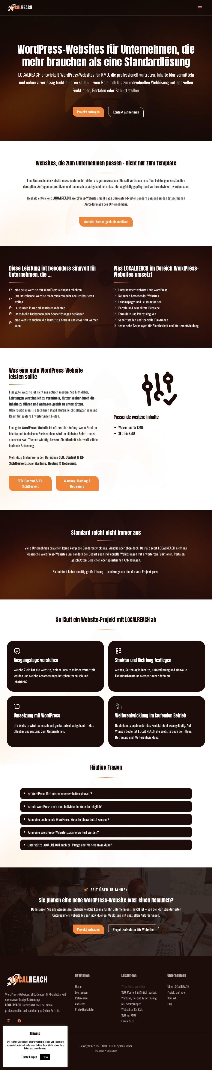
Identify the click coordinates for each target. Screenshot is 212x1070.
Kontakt (171, 998)
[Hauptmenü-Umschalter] (200, 8)
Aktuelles (80, 1003)
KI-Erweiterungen (131, 1003)
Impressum (99, 1050)
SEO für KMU (128, 1015)
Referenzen (81, 998)
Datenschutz (112, 1050)
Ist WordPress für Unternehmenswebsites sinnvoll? (59, 793)
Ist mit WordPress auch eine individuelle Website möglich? (64, 806)
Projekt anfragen (176, 992)
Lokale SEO (127, 1021)
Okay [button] (45, 1057)
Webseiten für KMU (132, 1009)
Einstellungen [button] (29, 1056)
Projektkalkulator (85, 1009)
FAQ (169, 1003)
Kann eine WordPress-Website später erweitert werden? (63, 832)
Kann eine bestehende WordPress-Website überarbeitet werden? (68, 819)
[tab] (106, 794)
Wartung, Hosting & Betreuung (139, 998)
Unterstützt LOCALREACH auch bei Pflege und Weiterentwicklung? (69, 845)
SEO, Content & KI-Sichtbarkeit (139, 992)
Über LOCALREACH (178, 986)
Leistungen (81, 992)
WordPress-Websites (133, 986)
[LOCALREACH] (20, 7)
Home (78, 986)
